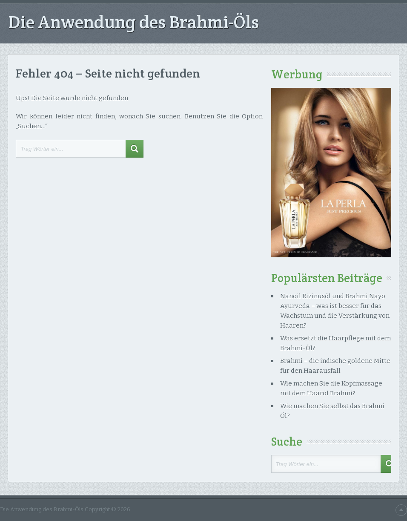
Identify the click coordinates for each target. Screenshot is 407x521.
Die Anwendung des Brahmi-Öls (133, 21)
